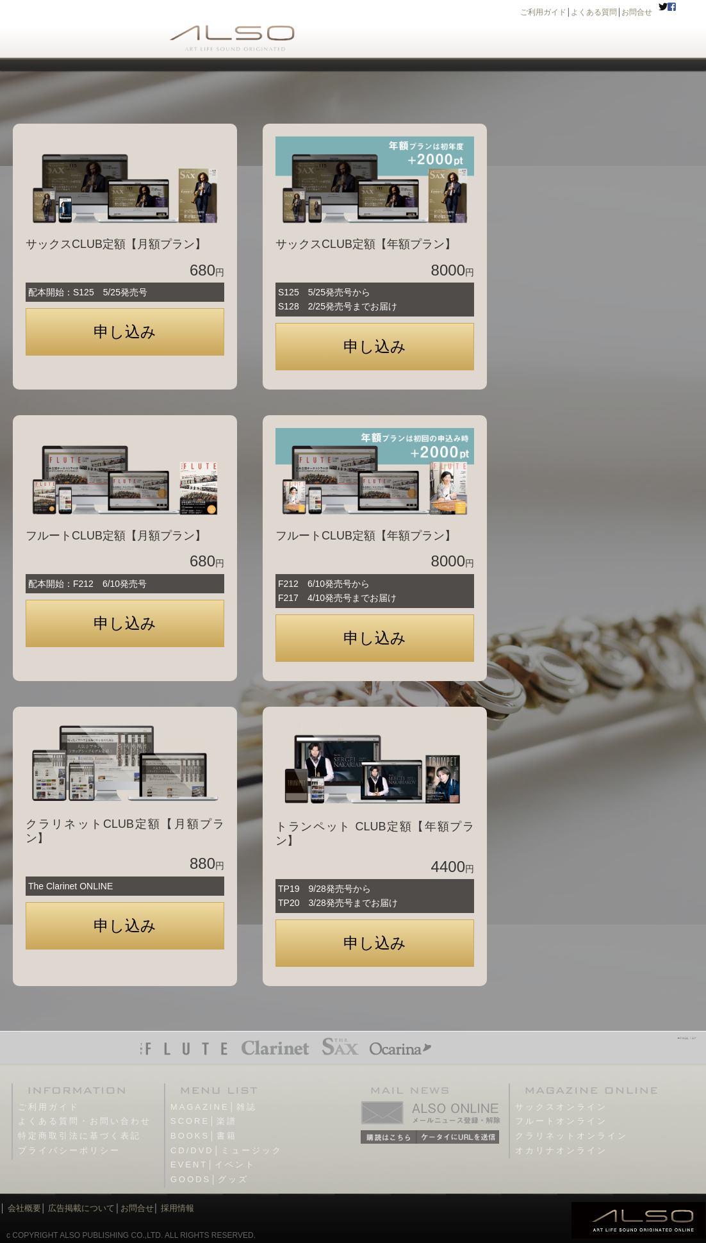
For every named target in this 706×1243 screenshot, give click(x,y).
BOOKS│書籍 (203, 1135)
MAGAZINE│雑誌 (213, 1107)
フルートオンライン (561, 1121)
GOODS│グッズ (209, 1179)
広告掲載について (81, 1208)
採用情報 (177, 1208)
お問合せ (636, 12)
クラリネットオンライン (571, 1135)
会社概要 (24, 1208)
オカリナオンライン (561, 1150)
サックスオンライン (561, 1107)
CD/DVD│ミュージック (226, 1150)
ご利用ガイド (543, 12)
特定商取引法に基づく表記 (79, 1135)
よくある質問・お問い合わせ (84, 1121)
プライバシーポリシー (69, 1150)
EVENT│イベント (213, 1164)
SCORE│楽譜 (203, 1121)
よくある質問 (594, 12)
